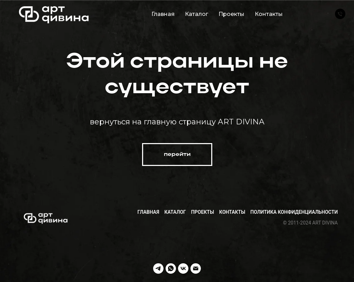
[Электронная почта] (195, 268)
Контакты (269, 14)
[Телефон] (340, 14)
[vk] (183, 268)
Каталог (196, 14)
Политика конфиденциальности (294, 212)
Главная (163, 14)
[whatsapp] (171, 268)
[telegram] (158, 268)
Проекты (231, 14)
